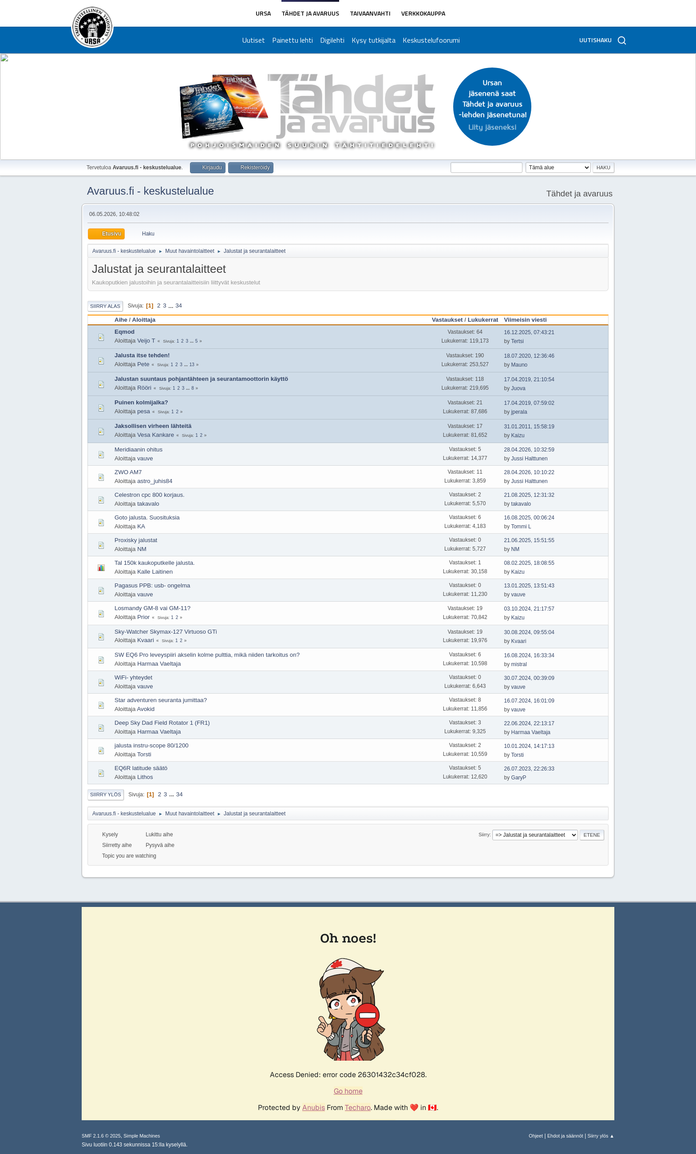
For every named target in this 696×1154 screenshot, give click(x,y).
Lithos (145, 777)
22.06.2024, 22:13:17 (529, 723)
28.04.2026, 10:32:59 (529, 450)
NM (141, 549)
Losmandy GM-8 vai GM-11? (152, 608)
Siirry (484, 834)
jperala (519, 412)
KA (141, 526)
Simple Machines (141, 1135)
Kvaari (145, 640)
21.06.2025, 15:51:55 (529, 540)
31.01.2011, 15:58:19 (529, 426)
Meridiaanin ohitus (138, 449)
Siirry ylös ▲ (601, 1135)
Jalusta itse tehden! (142, 355)
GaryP (518, 778)
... (171, 305)
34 (178, 305)
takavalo (148, 503)
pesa (143, 411)
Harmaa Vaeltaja (159, 663)
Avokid (145, 709)
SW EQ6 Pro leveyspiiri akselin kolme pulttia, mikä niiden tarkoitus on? (207, 654)
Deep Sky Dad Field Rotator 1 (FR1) (162, 722)
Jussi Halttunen (529, 458)
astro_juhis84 (154, 481)
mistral (519, 664)
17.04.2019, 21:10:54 (529, 379)
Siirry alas (105, 306)
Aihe (121, 319)
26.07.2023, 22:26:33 (529, 769)
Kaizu (518, 435)
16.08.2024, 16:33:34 (529, 655)
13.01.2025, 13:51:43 (529, 586)
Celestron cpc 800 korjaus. (150, 494)
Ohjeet (536, 1135)
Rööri (144, 387)
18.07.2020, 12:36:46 (529, 356)
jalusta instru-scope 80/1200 (152, 745)
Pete (143, 364)
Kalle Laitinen (155, 571)
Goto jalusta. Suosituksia (147, 517)
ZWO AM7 (128, 472)
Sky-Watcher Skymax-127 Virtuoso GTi (166, 631)
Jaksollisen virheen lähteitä (153, 426)
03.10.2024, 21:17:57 (529, 609)
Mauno (519, 365)
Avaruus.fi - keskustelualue (150, 191)
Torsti (144, 754)
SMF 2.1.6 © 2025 (101, 1135)
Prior (143, 617)
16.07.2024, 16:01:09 (529, 701)
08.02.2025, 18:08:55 (529, 563)
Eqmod (124, 331)
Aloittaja (144, 319)
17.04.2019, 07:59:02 (529, 403)
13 (192, 364)
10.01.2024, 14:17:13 (529, 746)
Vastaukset (447, 319)
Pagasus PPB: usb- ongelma (152, 585)
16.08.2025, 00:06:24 (529, 518)
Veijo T (146, 340)
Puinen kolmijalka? (141, 402)
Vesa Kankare (155, 434)
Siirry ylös (105, 794)
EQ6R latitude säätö (141, 768)
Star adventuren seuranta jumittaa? (161, 700)
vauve (145, 458)
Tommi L (521, 526)
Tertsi (517, 341)
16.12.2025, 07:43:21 (529, 332)
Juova (518, 388)
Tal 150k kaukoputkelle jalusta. (155, 562)
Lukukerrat (483, 319)
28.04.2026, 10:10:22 (529, 472)
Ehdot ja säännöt (565, 1135)
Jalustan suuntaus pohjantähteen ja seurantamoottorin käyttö (201, 378)
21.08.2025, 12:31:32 (529, 495)
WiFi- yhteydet (133, 677)
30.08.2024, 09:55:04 (529, 632)
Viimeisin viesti (529, 319)
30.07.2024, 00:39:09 (529, 678)
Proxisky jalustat (136, 540)
